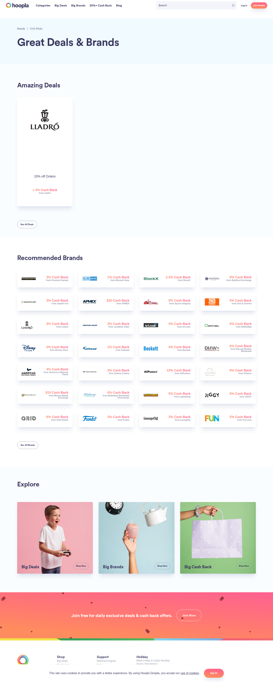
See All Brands (28, 445)
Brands (21, 28)
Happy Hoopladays (147, 663)
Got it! (214, 673)
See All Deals (27, 224)
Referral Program (106, 660)
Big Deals (62, 660)
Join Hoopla (259, 5)
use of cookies (190, 673)
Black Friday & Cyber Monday (153, 660)
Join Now (189, 615)
